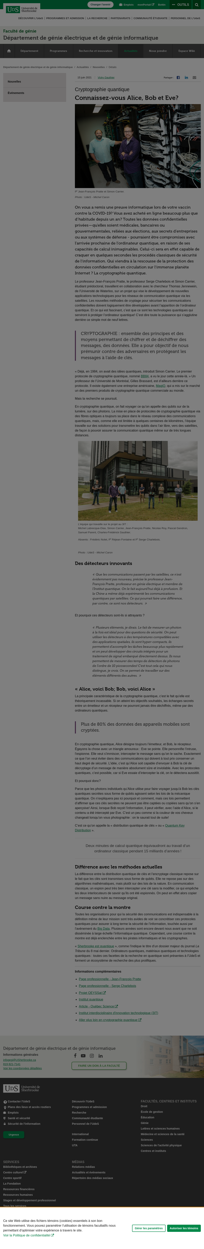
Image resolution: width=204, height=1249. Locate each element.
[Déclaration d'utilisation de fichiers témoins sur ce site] (102, 1228)
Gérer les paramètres (149, 1228)
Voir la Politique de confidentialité (26, 1235)
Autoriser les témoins (184, 1228)
